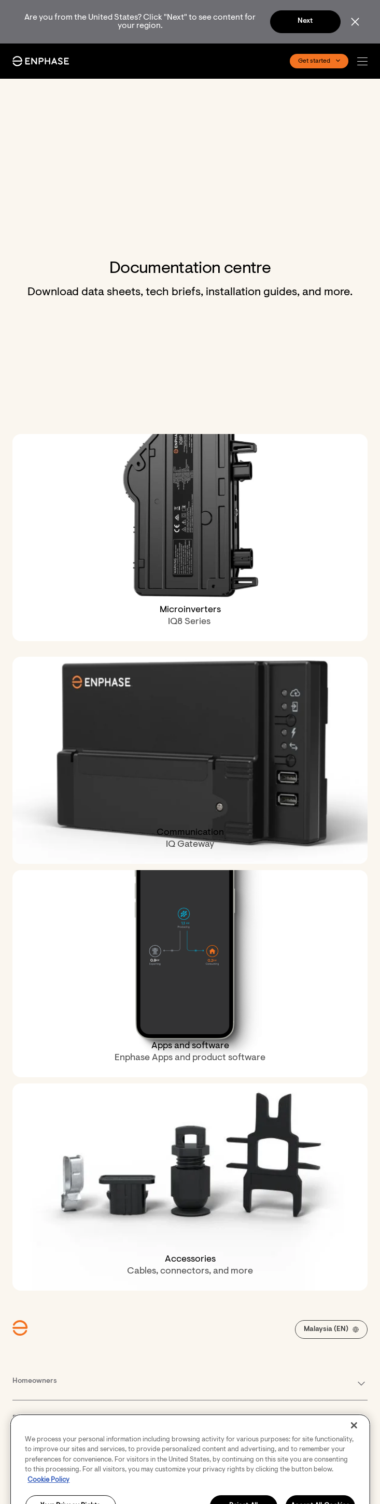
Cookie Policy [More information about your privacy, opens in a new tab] (48, 1493)
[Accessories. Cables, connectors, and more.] (190, 1187)
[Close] (354, 1438)
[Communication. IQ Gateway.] (190, 760)
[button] (365, 61)
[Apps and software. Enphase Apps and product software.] (190, 973)
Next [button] (305, 21)
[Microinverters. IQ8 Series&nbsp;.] (190, 537)
